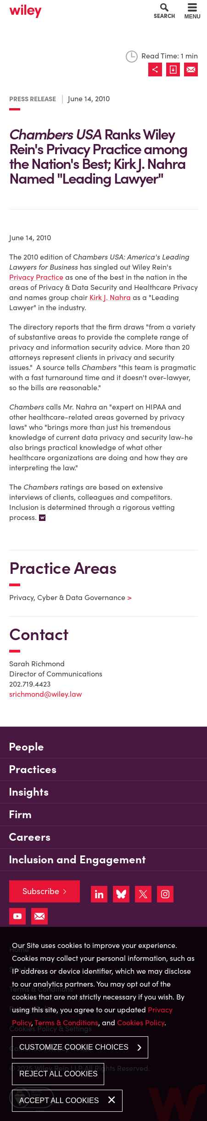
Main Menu (77, 9)
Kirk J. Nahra (110, 297)
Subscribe (40, 891)
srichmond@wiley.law (45, 694)
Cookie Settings (71, 9)
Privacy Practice (36, 277)
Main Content (74, 9)
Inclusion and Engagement (77, 859)
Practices (32, 769)
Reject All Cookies (58, 1074)
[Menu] (193, 12)
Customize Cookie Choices (74, 1047)
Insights (29, 792)
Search (164, 15)
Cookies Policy (140, 1022)
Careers (29, 837)
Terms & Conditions (66, 1022)
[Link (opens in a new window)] (175, 69)
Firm (20, 814)
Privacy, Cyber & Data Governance (64, 597)
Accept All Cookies (59, 1100)
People (26, 747)
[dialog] (103, 1024)
